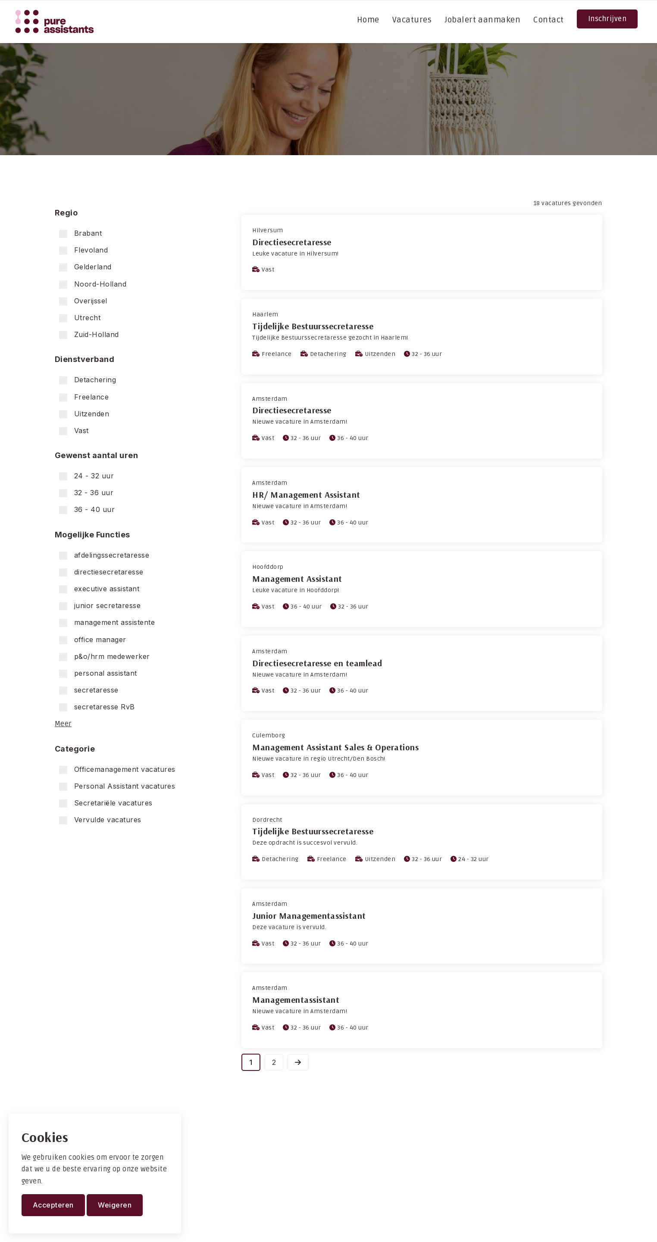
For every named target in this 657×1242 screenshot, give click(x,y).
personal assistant (98, 673)
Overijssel (83, 301)
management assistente (107, 622)
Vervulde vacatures (100, 819)
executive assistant (99, 588)
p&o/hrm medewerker (104, 656)
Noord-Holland (92, 284)
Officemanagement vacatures (117, 769)
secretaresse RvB (97, 706)
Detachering (87, 379)
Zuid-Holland (89, 334)
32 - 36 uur (86, 492)
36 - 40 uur (87, 509)
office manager (92, 639)
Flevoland (83, 250)
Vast (74, 430)
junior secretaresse (100, 605)
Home (368, 20)
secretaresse (89, 690)
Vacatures (412, 20)
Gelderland (85, 266)
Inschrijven (607, 19)
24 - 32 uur (86, 476)
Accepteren (53, 1205)
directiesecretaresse (101, 572)
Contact (548, 20)
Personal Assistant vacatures (117, 786)
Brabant (80, 233)
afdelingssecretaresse (104, 555)
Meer (63, 724)
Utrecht (79, 317)
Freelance (84, 397)
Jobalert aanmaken (482, 20)
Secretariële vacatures (106, 803)
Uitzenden (84, 413)
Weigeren (114, 1205)
